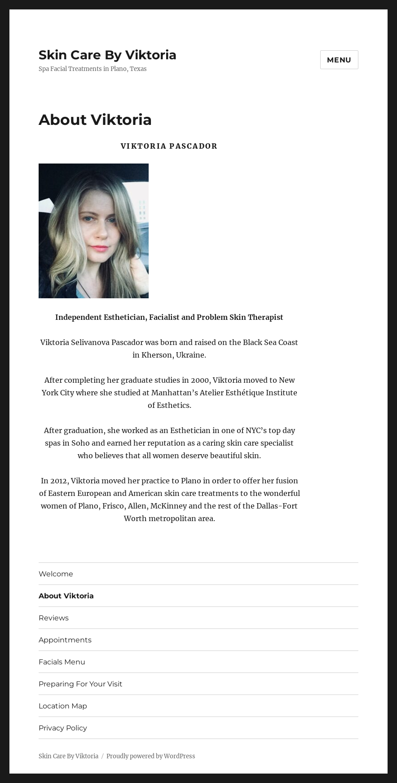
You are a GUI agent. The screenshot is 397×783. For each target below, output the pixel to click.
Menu (339, 60)
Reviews (54, 618)
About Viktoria (66, 596)
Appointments (65, 640)
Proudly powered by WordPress (150, 756)
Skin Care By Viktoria (107, 54)
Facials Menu (62, 662)
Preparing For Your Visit (81, 684)
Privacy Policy (63, 728)
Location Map (63, 706)
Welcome (56, 574)
